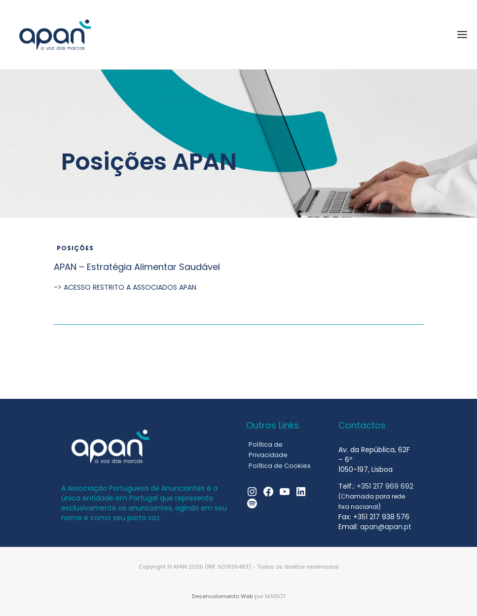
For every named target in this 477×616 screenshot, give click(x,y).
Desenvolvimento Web (222, 596)
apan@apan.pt (385, 527)
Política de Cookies (280, 465)
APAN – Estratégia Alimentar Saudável (137, 267)
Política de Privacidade (268, 450)
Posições (75, 248)
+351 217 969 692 (385, 486)
